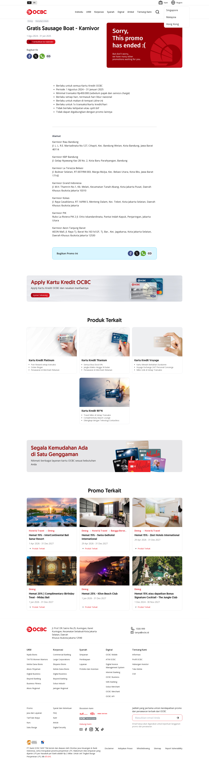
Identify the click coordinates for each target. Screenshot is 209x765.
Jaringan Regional (60, 688)
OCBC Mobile (111, 654)
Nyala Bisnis (32, 654)
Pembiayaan (84, 659)
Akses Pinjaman (33, 669)
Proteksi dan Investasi (88, 669)
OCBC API (110, 696)
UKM (88, 11)
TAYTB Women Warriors (37, 659)
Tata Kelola (137, 669)
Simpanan (83, 654)
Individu (79, 11)
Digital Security (59, 727)
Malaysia (171, 17)
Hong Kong (172, 24)
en (34, 2)
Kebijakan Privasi (125, 748)
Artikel (130, 11)
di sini (48, 756)
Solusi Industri (59, 683)
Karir (55, 718)
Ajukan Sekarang (40, 295)
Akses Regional (33, 688)
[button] (178, 717)
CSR (134, 674)
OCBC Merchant (113, 691)
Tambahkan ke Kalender (41, 41)
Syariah (110, 11)
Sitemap (157, 748)
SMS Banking (111, 682)
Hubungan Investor (140, 664)
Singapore (172, 10)
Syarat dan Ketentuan (62, 708)
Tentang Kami (144, 11)
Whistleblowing (143, 748)
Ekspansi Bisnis (59, 664)
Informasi (136, 654)
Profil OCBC (137, 659)
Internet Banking (113, 672)
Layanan (83, 664)
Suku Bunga (32, 727)
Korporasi (99, 11)
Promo (30, 708)
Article (55, 722)
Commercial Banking (62, 654)
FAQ (55, 713)
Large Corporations (61, 659)
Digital (121, 11)
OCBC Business (112, 677)
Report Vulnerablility (173, 748)
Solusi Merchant (113, 686)
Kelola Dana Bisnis (35, 664)
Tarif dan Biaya (33, 718)
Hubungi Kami (85, 724)
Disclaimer (109, 748)
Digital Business (33, 674)
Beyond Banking (34, 678)
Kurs (29, 722)
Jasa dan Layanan (34, 713)
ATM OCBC (111, 659)
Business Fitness (34, 683)
